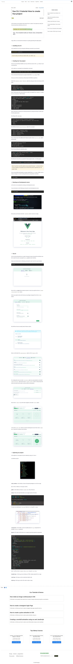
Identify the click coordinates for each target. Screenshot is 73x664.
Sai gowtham (41, 7)
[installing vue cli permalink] (12, 45)
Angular (23, 1)
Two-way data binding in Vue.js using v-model (54, 25)
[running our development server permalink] (12, 182)
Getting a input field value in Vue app (54, 21)
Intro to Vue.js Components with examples (55, 28)
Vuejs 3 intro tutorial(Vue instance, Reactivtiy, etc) (53, 18)
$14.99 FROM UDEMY (16, 642)
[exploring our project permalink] (12, 452)
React (26, 1)
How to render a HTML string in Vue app (54, 31)
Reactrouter (33, 1)
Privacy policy (11, 656)
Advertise (15, 653)
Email (42, 655)
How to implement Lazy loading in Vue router (54, 14)
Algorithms (37, 1)
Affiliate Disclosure (19, 656)
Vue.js (29, 1)
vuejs (13, 18)
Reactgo (3, 1)
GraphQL (41, 1)
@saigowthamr (20, 653)
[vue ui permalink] (12, 253)
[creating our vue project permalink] (12, 61)
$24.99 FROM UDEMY (36, 642)
